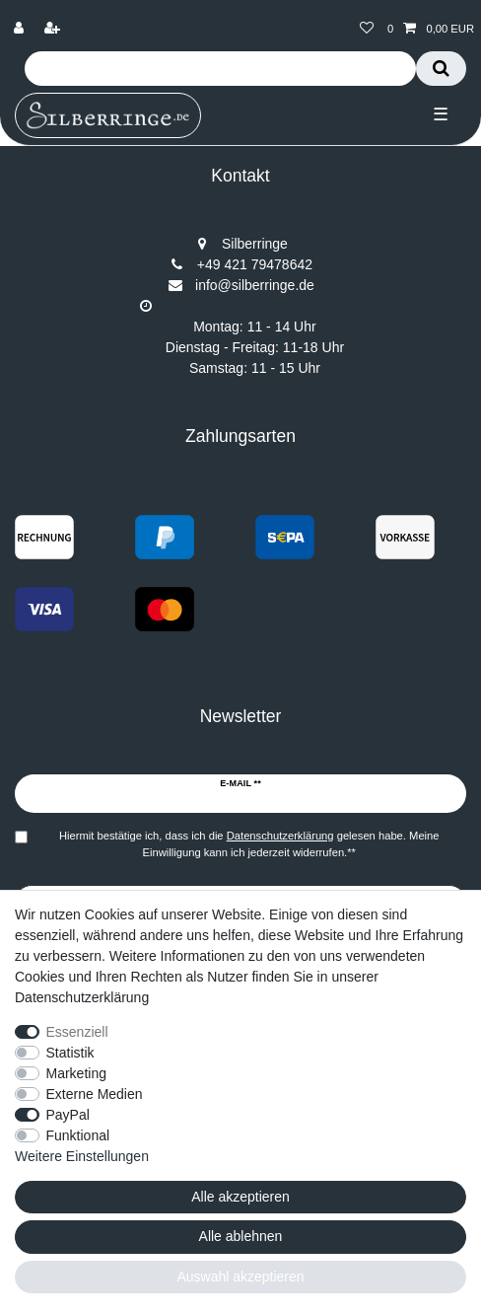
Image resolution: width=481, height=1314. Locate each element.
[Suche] (441, 68)
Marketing (76, 1073)
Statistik (70, 1052)
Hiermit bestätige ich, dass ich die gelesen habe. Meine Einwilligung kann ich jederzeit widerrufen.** (249, 844)
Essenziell (77, 1032)
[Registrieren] (54, 29)
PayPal (68, 1115)
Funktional (78, 1135)
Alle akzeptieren (240, 1196)
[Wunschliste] (366, 29)
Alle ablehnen (241, 1236)
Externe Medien (94, 1094)
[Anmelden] (20, 29)
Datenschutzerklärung (82, 997)
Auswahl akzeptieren (240, 1276)
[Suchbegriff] (220, 68)
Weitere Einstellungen (82, 1156)
